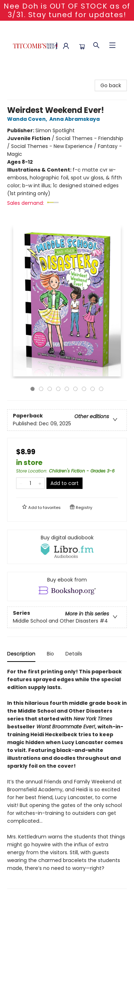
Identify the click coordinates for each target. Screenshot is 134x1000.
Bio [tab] (50, 653)
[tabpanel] (67, 778)
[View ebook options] (67, 586)
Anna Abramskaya (75, 119)
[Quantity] (30, 483)
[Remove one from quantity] (20, 483)
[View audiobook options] (67, 547)
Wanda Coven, (28, 119)
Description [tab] (21, 653)
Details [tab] (73, 653)
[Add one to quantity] (39, 483)
